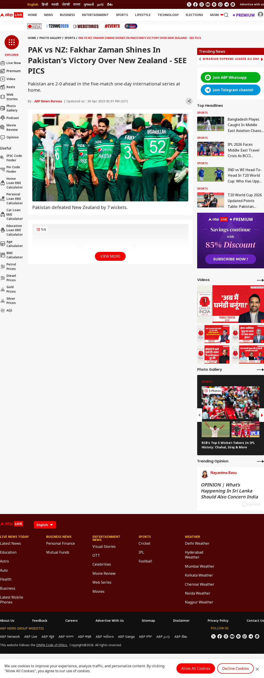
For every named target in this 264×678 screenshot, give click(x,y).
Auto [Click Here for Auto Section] (4, 570)
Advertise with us (252, 4)
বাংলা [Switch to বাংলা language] (76, 4)
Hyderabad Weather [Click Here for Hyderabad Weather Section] (194, 555)
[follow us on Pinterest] (220, 4)
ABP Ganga (126, 636)
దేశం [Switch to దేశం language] (110, 4)
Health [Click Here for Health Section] (5, 579)
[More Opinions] (260, 461)
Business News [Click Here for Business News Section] (59, 536)
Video (7, 79)
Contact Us (255, 620)
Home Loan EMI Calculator (11, 182)
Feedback (39, 620)
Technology (168, 15)
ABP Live (30, 636)
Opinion (9, 137)
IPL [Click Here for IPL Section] (141, 552)
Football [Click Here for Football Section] (145, 561)
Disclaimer (181, 620)
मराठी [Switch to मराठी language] (55, 4)
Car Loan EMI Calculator (11, 214)
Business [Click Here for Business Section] (7, 588)
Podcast (9, 117)
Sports (122, 15)
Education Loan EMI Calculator (11, 230)
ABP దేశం (180, 636)
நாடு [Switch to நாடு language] (100, 4)
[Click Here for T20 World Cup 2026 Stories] (57, 26)
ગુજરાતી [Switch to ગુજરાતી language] (89, 4)
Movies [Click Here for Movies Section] (98, 591)
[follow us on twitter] (189, 4)
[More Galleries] (260, 369)
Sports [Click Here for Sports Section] (145, 536)
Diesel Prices (8, 277)
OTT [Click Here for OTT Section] (96, 555)
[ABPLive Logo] (11, 15)
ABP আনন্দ (66, 636)
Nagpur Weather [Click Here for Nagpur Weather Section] (199, 602)
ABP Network (10, 636)
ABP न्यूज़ (48, 636)
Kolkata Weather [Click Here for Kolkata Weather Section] (199, 575)
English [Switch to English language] (32, 4)
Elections (194, 15)
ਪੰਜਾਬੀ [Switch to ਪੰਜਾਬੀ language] (66, 4)
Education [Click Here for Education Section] (8, 552)
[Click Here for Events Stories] (112, 26)
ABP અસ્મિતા (105, 636)
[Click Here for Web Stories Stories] (86, 26)
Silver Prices (8, 300)
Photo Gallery (9, 108)
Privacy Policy (218, 620)
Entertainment (95, 15)
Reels (7, 87)
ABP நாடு (163, 636)
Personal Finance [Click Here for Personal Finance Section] (60, 543)
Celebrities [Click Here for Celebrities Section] (101, 564)
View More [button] (110, 256)
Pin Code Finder (10, 169)
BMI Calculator (11, 255)
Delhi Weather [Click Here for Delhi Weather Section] (197, 543)
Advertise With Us (110, 620)
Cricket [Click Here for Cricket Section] (144, 543)
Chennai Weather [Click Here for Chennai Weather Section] (199, 584)
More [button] (216, 15)
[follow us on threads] (201, 4)
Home (32, 15)
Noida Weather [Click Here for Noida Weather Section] (197, 593)
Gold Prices (8, 289)
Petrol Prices (8, 266)
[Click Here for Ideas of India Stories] (34, 26)
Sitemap (148, 620)
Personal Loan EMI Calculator (11, 198)
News (48, 15)
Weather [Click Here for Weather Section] (192, 536)
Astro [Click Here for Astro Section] (4, 561)
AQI (6, 310)
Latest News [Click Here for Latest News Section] (10, 543)
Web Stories (9, 96)
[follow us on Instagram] (214, 4)
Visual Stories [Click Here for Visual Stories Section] (104, 546)
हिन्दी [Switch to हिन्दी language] (45, 4)
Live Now (10, 63)
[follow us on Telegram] (226, 4)
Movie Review (9, 127)
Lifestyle (142, 15)
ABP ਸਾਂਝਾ (145, 636)
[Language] (45, 524)
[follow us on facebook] (195, 4)
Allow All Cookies (195, 668)
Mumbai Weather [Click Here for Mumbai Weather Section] (199, 566)
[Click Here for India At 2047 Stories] (131, 26)
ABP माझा (84, 636)
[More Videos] (260, 280)
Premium (10, 71)
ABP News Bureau (48, 101)
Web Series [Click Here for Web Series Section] (101, 582)
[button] (12, 46)
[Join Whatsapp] (232, 4)
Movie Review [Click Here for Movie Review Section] (104, 573)
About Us (7, 620)
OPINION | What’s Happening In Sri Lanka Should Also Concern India (229, 491)
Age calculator (11, 243)
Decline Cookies (235, 668)
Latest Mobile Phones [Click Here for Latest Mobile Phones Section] (11, 600)
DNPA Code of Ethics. (52, 645)
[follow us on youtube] (208, 4)
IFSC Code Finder (11, 158)
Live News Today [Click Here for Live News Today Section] (14, 536)
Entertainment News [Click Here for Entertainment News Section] (106, 538)
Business (67, 15)
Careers (71, 620)
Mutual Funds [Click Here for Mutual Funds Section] (57, 552)
